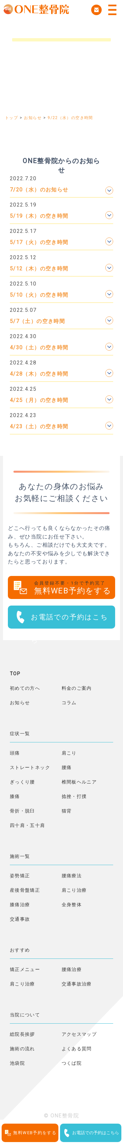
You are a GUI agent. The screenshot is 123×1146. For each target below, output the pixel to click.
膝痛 (15, 796)
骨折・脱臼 (22, 810)
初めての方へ (25, 688)
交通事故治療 (77, 983)
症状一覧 (20, 733)
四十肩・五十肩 (27, 825)
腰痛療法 (72, 875)
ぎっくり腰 (22, 782)
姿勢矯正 (20, 875)
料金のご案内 (77, 688)
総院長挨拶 (22, 1034)
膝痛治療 (20, 904)
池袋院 (17, 1063)
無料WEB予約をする (74, 588)
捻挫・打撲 (74, 796)
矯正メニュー (25, 969)
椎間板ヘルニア (79, 782)
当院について (25, 1014)
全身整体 (72, 904)
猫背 (67, 810)
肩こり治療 (74, 890)
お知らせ (20, 702)
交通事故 (20, 919)
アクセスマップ (79, 1034)
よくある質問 (77, 1048)
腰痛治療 (72, 969)
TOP (15, 673)
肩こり (69, 753)
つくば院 (72, 1063)
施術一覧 (20, 856)
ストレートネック (30, 767)
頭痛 (15, 753)
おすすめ (20, 950)
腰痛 (67, 767)
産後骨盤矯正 (25, 890)
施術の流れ (22, 1048)
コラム (69, 702)
